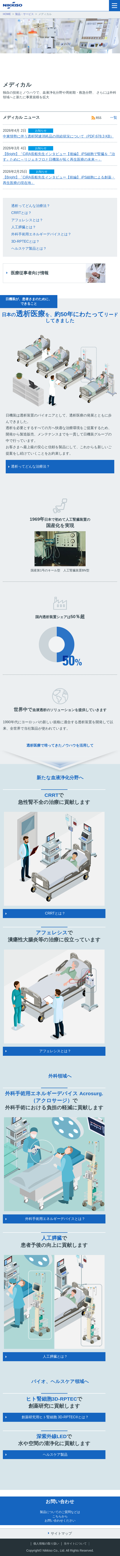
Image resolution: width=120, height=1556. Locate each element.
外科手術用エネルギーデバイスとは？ (41, 234)
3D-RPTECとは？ (25, 241)
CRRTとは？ (21, 213)
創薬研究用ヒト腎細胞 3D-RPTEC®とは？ (55, 1417)
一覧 (113, 117)
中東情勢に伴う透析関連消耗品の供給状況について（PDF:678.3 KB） (58, 136)
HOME (7, 14)
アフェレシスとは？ (27, 220)
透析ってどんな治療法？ (30, 206)
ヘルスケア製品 (55, 1454)
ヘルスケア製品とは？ (29, 248)
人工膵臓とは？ (23, 227)
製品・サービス (24, 14)
